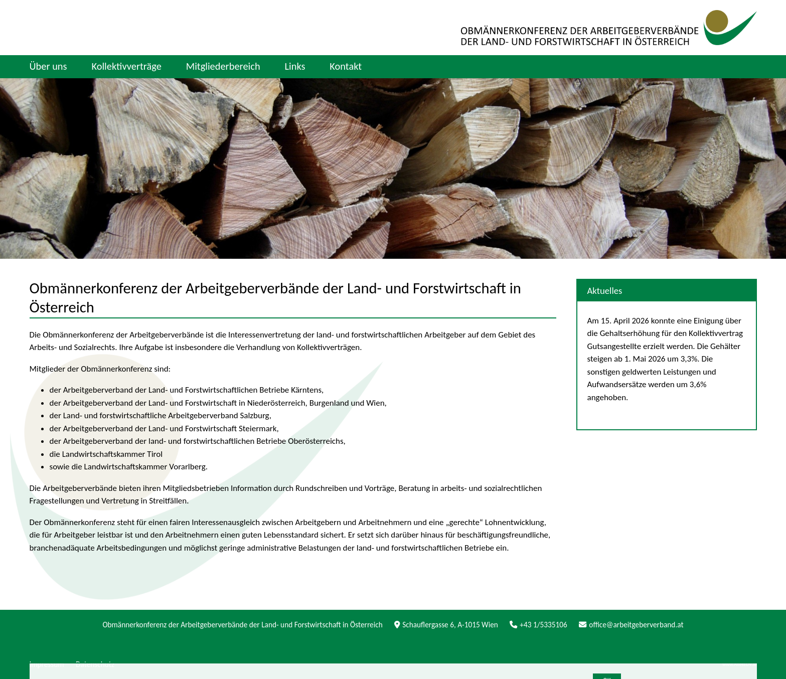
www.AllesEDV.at (739, 664)
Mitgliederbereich (223, 66)
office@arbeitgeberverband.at (631, 624)
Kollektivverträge (126, 66)
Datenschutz (95, 664)
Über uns (48, 66)
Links (294, 66)
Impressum (47, 664)
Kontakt (346, 66)
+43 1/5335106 (538, 624)
